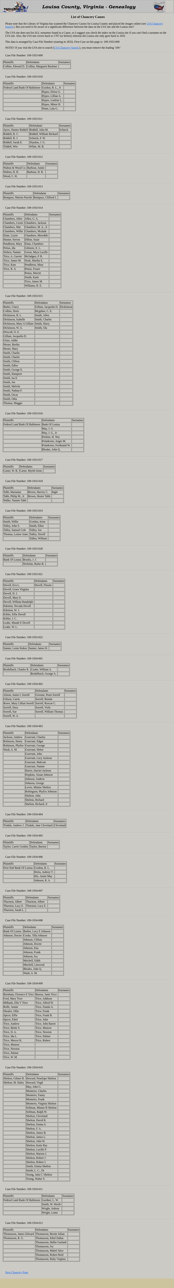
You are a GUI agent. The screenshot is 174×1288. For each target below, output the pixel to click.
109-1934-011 (35, 1189)
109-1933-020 (35, 548)
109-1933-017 (35, 459)
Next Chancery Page (16, 1272)
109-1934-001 (35, 658)
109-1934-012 (35, 1222)
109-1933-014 (35, 207)
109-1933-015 (35, 295)
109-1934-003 (35, 726)
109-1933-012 (35, 156)
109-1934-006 (35, 856)
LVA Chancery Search (66, 47)
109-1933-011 (35, 118)
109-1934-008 (35, 920)
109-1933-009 (35, 55)
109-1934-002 (35, 683)
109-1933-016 (35, 413)
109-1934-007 (35, 890)
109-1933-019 (35, 510)
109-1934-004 (35, 814)
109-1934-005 (35, 835)
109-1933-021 (35, 574)
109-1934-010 (35, 1067)
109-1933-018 (35, 481)
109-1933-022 (35, 637)
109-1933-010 (35, 76)
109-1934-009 (35, 983)
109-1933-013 (35, 186)
